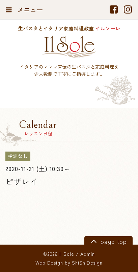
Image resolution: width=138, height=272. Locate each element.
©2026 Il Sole (58, 253)
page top (108, 241)
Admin (87, 253)
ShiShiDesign (87, 262)
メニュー (24, 9)
